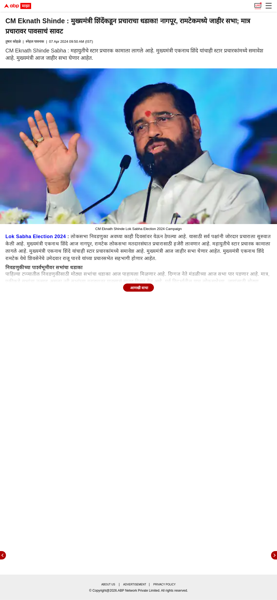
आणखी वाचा (139, 288)
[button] (269, 5)
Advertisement (134, 584)
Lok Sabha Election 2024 (35, 236)
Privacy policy (164, 584)
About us (108, 584)
